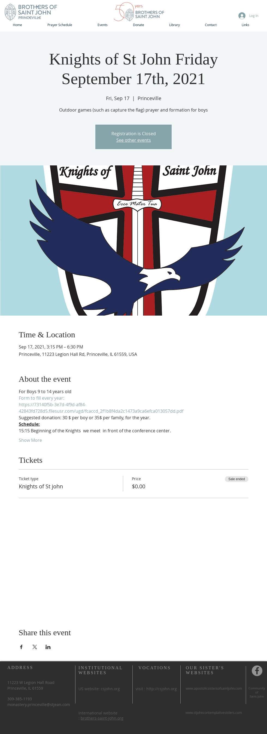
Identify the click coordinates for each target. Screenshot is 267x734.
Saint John (257, 696)
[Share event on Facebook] (21, 647)
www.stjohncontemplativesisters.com (214, 712)
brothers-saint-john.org (102, 718)
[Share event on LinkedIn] (48, 647)
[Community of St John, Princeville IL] (257, 670)
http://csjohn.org (161, 688)
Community (256, 688)
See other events (133, 140)
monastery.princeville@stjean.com (38, 704)
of (256, 692)
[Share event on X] (34, 647)
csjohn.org (110, 688)
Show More (30, 440)
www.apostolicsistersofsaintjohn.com (214, 688)
